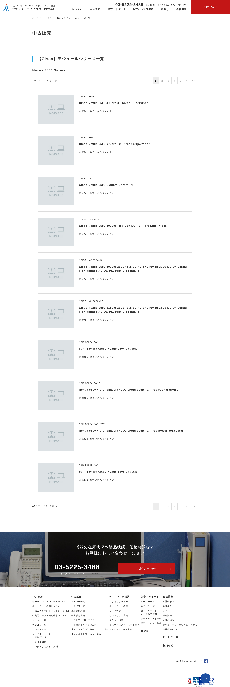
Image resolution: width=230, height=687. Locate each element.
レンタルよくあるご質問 (45, 646)
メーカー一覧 (148, 601)
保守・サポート (150, 596)
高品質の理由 (78, 611)
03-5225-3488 (129, 4)
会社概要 (167, 606)
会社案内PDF (170, 629)
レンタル (37, 596)
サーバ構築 (115, 611)
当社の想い (168, 601)
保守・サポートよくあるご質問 (149, 612)
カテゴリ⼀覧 (39, 625)
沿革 (165, 611)
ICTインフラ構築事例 (120, 629)
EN (185, 5)
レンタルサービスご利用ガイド (41, 635)
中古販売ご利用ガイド (82, 620)
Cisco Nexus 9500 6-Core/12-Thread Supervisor (114, 144)
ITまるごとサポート (119, 601)
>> (193, 81)
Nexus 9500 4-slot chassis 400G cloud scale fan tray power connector (131, 430)
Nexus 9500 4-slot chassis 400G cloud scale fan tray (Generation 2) (129, 389)
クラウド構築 (116, 620)
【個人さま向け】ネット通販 (86, 634)
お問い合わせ (210, 7)
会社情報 (168, 596)
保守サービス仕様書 (151, 623)
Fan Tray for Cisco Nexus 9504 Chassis (108, 348)
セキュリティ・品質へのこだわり (180, 625)
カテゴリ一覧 (148, 606)
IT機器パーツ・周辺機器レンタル (49, 615)
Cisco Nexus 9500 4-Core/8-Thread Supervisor (113, 103)
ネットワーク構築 (118, 606)
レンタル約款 (39, 642)
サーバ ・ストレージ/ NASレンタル (51, 601)
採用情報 (167, 615)
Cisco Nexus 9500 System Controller (106, 184)
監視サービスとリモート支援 (124, 625)
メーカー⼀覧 (39, 620)
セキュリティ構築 (118, 615)
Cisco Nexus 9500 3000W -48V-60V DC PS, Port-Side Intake (123, 225)
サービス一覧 (170, 637)
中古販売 (47, 18)
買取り (165, 9)
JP (179, 5)
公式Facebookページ (189, 661)
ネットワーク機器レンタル (46, 606)
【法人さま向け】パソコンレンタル (51, 611)
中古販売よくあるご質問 (84, 625)
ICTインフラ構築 (119, 596)
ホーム (35, 18)
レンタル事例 (39, 629)
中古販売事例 (78, 615)
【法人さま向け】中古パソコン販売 (89, 629)
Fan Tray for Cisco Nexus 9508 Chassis (108, 471)
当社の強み (168, 620)
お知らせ (168, 645)
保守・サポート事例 (151, 618)
